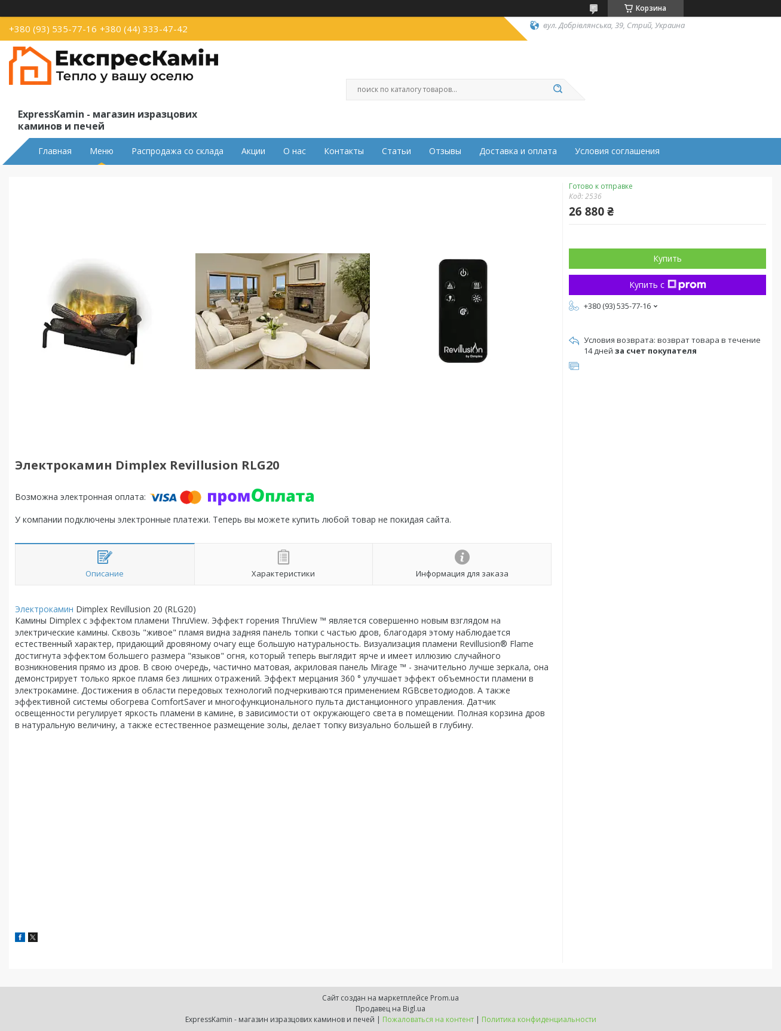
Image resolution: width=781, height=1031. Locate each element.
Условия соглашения (617, 151)
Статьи (396, 151)
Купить (667, 258)
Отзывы (445, 151)
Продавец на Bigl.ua (390, 1009)
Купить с (667, 284)
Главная (55, 151)
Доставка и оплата (518, 151)
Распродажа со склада (177, 151)
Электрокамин (44, 609)
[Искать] (558, 89)
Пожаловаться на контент (428, 1019)
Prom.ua (444, 998)
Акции (253, 151)
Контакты (344, 151)
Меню (102, 151)
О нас (294, 151)
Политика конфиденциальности (539, 1019)
